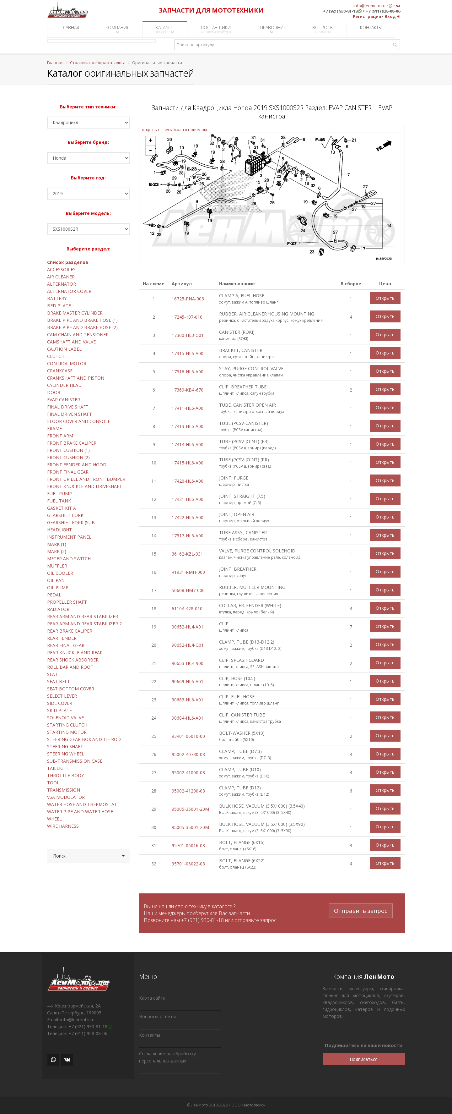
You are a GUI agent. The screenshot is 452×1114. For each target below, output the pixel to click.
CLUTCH (55, 356)
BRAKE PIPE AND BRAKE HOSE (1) (82, 320)
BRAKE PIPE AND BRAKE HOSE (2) (82, 327)
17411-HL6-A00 (187, 408)
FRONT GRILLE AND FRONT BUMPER (86, 479)
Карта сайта (152, 998)
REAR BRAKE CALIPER (69, 631)
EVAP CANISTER (63, 400)
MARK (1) (56, 544)
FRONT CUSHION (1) (68, 450)
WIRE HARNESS (63, 826)
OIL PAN (56, 580)
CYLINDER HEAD (64, 385)
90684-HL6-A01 (187, 718)
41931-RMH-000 (188, 572)
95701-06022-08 (188, 864)
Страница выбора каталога (98, 62)
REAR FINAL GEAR (65, 645)
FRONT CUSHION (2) (68, 457)
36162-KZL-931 (187, 554)
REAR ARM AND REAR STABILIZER (82, 616)
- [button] (150, 150)
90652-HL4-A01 (187, 627)
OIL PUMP (57, 587)
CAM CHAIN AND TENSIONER (78, 334)
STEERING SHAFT (65, 746)
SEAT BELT (58, 681)
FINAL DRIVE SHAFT (68, 407)
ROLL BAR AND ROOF (70, 667)
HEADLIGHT (59, 530)
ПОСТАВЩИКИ (216, 30)
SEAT (52, 674)
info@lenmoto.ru (369, 5)
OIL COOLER (60, 573)
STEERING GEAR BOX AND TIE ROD (84, 739)
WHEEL (54, 819)
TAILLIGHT (58, 768)
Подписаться (364, 1059)
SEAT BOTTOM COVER (70, 689)
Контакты (149, 1035)
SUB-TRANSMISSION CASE (74, 761)
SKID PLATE (59, 710)
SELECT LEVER (62, 696)
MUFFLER (57, 566)
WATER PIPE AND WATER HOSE (80, 812)
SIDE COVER (59, 703)
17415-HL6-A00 (187, 463)
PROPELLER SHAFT (67, 602)
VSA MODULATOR (66, 797)
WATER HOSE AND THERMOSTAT (82, 804)
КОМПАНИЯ (117, 29)
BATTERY (57, 298)
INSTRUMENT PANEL (69, 537)
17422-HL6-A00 (187, 517)
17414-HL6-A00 (187, 444)
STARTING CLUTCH (67, 725)
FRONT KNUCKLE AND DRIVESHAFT (84, 486)
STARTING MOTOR (67, 732)
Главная (55, 62)
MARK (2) (56, 551)
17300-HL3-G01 (188, 335)
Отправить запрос (360, 910)
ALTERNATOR (61, 284)
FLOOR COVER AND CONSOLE (78, 421)
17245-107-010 (187, 317)
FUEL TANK (59, 501)
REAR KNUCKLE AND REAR (75, 653)
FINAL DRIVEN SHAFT (69, 414)
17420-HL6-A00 (187, 481)
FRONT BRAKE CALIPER (71, 443)
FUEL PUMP (59, 494)
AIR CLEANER (61, 277)
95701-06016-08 (188, 845)
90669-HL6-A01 (187, 681)
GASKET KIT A (61, 508)
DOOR (53, 392)
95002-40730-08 (188, 754)
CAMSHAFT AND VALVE (71, 342)
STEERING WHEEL (65, 754)
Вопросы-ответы (157, 1016)
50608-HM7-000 (188, 590)
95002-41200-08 (188, 791)
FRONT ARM (60, 436)
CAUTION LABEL (64, 349)
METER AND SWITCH (69, 559)
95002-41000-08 (188, 773)
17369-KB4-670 (187, 390)
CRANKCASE (60, 371)
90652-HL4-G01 (188, 645)
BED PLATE (59, 306)
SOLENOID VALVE (65, 718)
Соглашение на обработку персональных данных (167, 1057)
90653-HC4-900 (187, 663)
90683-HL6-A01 (187, 700)
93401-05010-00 (188, 736)
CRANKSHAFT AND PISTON (75, 378)
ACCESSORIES (61, 269)
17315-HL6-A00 (187, 353)
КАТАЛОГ (165, 30)
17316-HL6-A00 (187, 372)
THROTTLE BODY (65, 775)
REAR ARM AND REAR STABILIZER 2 (84, 624)
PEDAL (54, 595)
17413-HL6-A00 (187, 426)
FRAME (54, 428)
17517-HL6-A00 (187, 536)
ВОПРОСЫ (323, 30)
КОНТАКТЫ (371, 30)
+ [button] (150, 141)
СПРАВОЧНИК (271, 29)
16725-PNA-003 (188, 299)
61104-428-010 (187, 609)
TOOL (53, 783)
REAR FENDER (62, 638)
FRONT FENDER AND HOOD (76, 465)
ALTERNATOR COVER (69, 291)
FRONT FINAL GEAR (68, 472)
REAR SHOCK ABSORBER (73, 660)
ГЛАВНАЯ (70, 30)
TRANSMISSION (63, 790)
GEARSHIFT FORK (65, 515)
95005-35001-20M (190, 809)
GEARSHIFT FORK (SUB (71, 522)
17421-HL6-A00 (187, 499)
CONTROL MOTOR (66, 363)
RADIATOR (58, 609)
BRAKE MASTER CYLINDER (75, 313)
